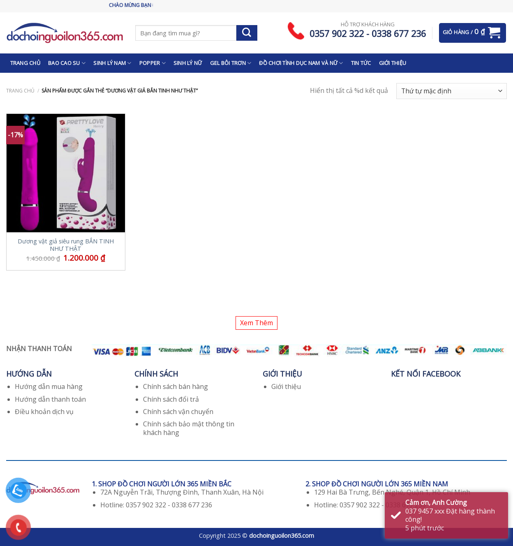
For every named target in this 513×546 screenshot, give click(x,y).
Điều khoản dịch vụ (44, 411)
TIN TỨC (361, 63)
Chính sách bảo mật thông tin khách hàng (188, 428)
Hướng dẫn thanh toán (50, 399)
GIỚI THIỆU (393, 63)
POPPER (152, 63)
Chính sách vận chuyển (178, 411)
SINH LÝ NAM (112, 63)
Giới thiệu (286, 386)
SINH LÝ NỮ (187, 63)
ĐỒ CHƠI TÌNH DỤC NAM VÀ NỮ (301, 63)
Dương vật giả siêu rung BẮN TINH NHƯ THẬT (66, 245)
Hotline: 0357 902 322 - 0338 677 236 (156, 504)
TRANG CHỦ (25, 63)
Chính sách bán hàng (175, 386)
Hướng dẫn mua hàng (49, 386)
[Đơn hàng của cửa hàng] (451, 91)
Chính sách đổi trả (171, 399)
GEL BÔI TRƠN (231, 63)
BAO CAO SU (67, 63)
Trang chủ (20, 90)
